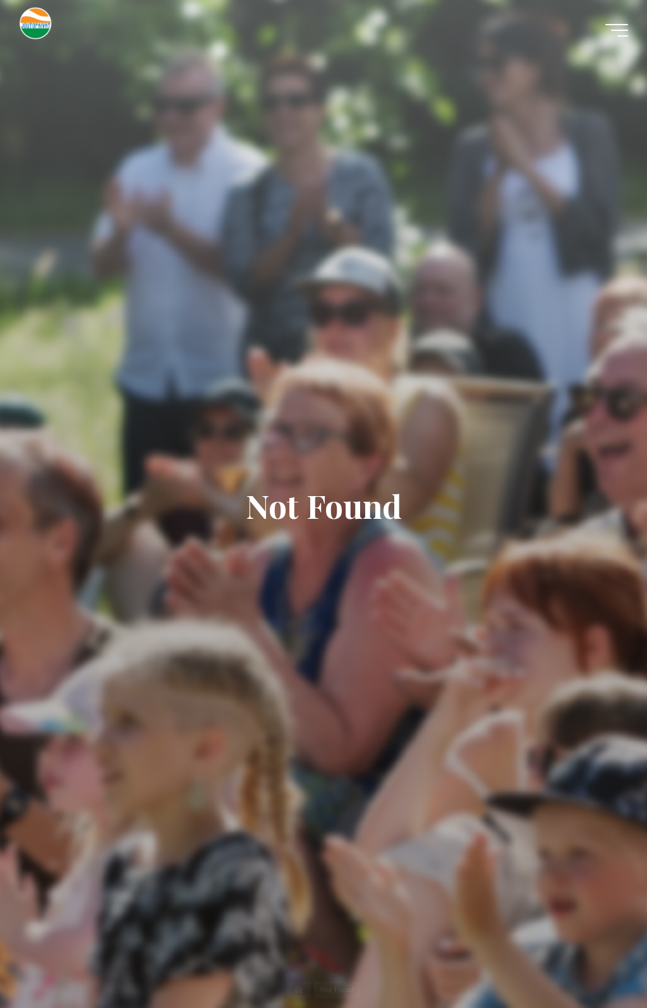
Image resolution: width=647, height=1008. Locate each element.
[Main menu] (616, 30)
